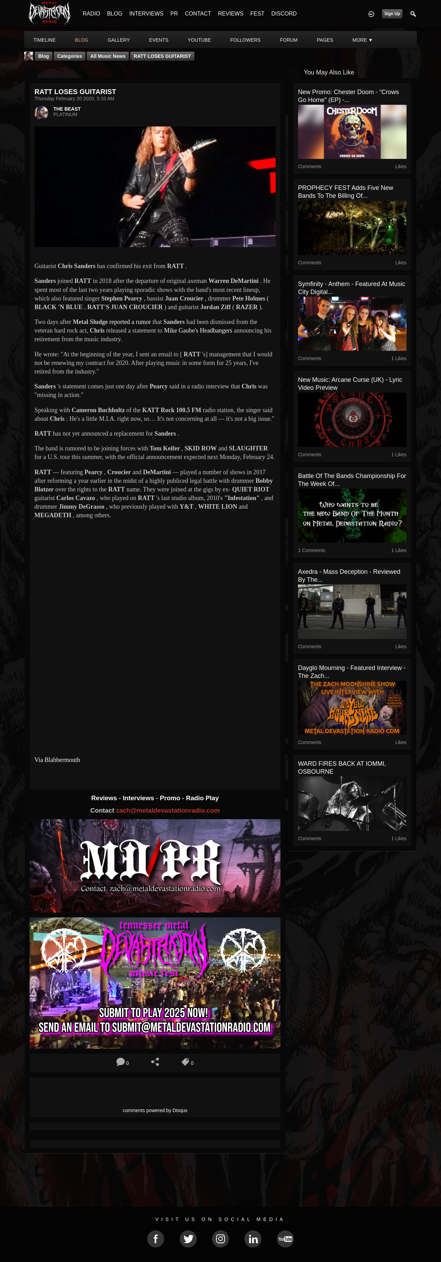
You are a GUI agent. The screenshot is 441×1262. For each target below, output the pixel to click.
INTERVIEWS (146, 14)
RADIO (91, 14)
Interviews (139, 798)
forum (288, 40)
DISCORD (284, 14)
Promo (171, 798)
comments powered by (155, 1110)
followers (245, 40)
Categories (69, 56)
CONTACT (198, 14)
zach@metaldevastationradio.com (168, 810)
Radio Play (202, 798)
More (362, 40)
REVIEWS (231, 14)
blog (82, 40)
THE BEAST (67, 109)
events (158, 40)
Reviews (105, 798)
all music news (107, 56)
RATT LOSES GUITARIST (162, 56)
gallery (118, 40)
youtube (199, 40)
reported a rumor (130, 321)
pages (325, 40)
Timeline (44, 40)
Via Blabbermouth (57, 759)
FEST (257, 14)
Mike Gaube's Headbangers (198, 330)
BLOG (114, 14)
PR (174, 14)
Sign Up (392, 13)
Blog (43, 56)
